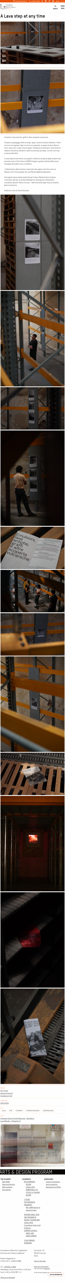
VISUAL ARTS (30, 1187)
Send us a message (7, 1277)
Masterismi (47, 1268)
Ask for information (56, 1274)
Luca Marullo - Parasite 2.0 (10, 1121)
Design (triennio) (6, 1093)
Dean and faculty (8, 1184)
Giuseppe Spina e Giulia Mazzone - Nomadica (17, 1118)
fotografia (19, 1111)
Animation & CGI (6, 1096)
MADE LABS (30, 1233)
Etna (10, 1111)
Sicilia (4, 1111)
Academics (26, 1179)
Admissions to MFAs (53, 1187)
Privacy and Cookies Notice (41, 1266)
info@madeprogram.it (21, 1)
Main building (7, 1187)
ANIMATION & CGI (32, 1190)
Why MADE (6, 1182)
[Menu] (63, 7)
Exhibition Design (48, 1111)
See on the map (40, 1261)
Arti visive (4, 1091)
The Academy (5, 1179)
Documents (6, 1190)
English (62, 1)
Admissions (48, 1179)
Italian (57, 1)
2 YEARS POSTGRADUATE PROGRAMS (29, 1202)
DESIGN (28, 1184)
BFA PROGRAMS (29, 1182)
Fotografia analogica (33, 1111)
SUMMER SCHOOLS (30, 1231)
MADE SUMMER (31, 1236)
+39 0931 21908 (35, 1)
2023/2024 (4, 1103)
